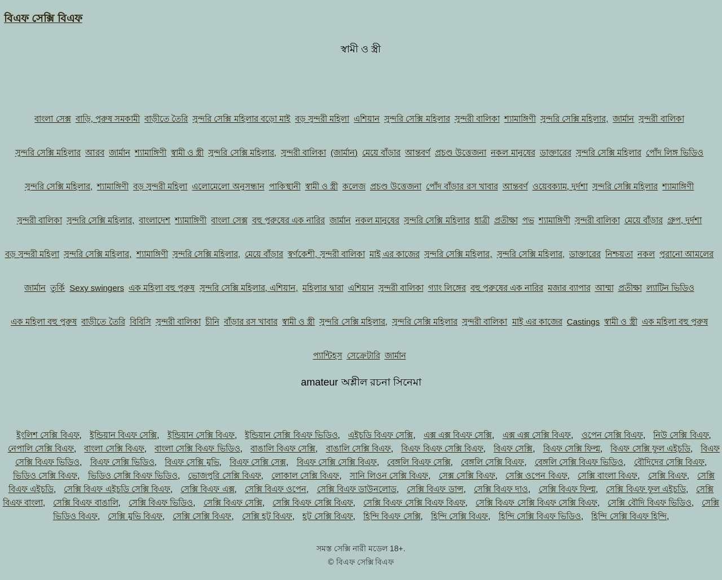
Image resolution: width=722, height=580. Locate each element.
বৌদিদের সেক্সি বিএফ (669, 462)
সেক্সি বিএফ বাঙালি (85, 502)
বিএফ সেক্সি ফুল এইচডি (650, 448)
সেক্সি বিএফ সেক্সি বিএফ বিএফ (414, 502)
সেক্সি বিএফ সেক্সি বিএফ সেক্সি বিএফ (536, 502)
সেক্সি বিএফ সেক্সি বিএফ (312, 502)
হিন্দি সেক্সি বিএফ (459, 516)
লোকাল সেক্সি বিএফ (305, 475)
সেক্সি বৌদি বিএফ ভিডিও (649, 502)
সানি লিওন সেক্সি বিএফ (389, 475)
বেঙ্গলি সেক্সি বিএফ (492, 462)
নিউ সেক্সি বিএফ (680, 435)
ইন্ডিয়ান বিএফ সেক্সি (123, 435)
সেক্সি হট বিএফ (267, 516)
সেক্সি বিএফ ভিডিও (161, 502)
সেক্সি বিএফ (667, 475)
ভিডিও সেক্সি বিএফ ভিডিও (133, 475)
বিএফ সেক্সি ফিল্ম (571, 448)
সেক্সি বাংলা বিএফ (607, 475)
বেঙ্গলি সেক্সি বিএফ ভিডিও (579, 462)
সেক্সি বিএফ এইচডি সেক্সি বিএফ (117, 489)
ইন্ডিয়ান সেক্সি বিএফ (201, 435)
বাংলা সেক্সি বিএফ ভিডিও (197, 448)
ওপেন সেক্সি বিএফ (612, 435)
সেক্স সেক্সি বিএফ (467, 475)
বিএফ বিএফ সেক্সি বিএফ (442, 448)
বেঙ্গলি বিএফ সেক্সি (418, 462)
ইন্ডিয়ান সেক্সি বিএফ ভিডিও (291, 435)
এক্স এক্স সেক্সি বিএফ (537, 435)
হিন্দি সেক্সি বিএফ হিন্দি (629, 516)
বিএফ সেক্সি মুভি (192, 462)
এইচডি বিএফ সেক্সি (380, 435)
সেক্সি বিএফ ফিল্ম (567, 489)
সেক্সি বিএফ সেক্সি (233, 502)
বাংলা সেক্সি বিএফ (114, 448)
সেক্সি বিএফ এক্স (207, 489)
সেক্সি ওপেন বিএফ (536, 475)
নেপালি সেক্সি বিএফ (41, 448)
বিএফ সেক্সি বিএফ (43, 18)
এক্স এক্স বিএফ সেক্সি (458, 435)
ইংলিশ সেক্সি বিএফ (47, 435)
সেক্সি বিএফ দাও (501, 489)
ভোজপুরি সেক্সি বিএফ (224, 475)
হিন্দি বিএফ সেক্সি (391, 516)
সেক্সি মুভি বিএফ (135, 516)
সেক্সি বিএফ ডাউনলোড (357, 489)
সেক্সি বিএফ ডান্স (435, 489)
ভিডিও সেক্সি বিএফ (45, 475)
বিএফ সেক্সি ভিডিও (122, 462)
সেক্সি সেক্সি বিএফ (202, 516)
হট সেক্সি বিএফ (327, 516)
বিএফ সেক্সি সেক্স (258, 462)
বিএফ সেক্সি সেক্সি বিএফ (337, 462)
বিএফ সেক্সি (513, 448)
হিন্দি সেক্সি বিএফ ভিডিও (540, 516)
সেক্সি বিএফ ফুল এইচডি (646, 489)
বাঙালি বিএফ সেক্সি (282, 448)
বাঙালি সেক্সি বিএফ (358, 448)
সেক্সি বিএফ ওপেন (275, 489)
